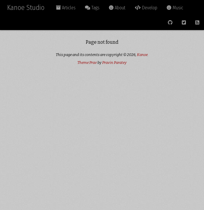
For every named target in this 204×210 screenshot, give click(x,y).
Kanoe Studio (25, 8)
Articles (66, 7)
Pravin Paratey (114, 62)
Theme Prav (87, 62)
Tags (92, 7)
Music (175, 7)
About (117, 7)
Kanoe (142, 54)
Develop (146, 7)
